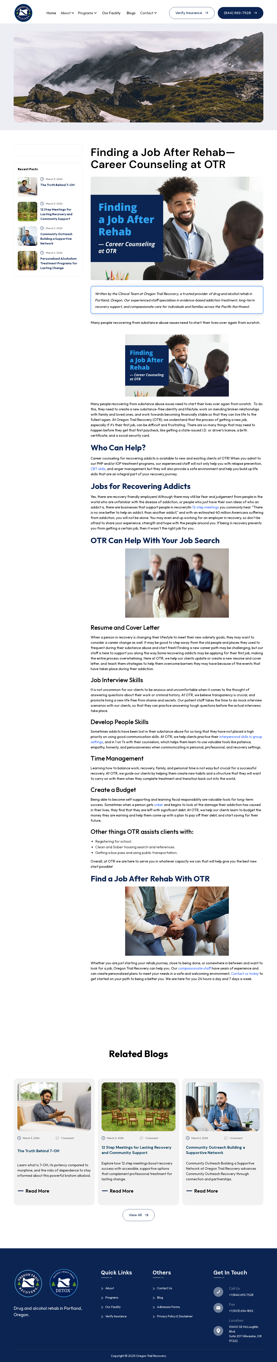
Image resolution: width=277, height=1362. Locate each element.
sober (158, 804)
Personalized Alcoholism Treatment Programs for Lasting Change (58, 263)
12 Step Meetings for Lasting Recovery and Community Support (56, 214)
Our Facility (111, 13)
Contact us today (245, 973)
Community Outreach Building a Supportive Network (56, 238)
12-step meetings (205, 507)
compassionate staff (194, 968)
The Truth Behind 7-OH (57, 185)
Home (51, 13)
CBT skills (98, 469)
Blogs (131, 13)
